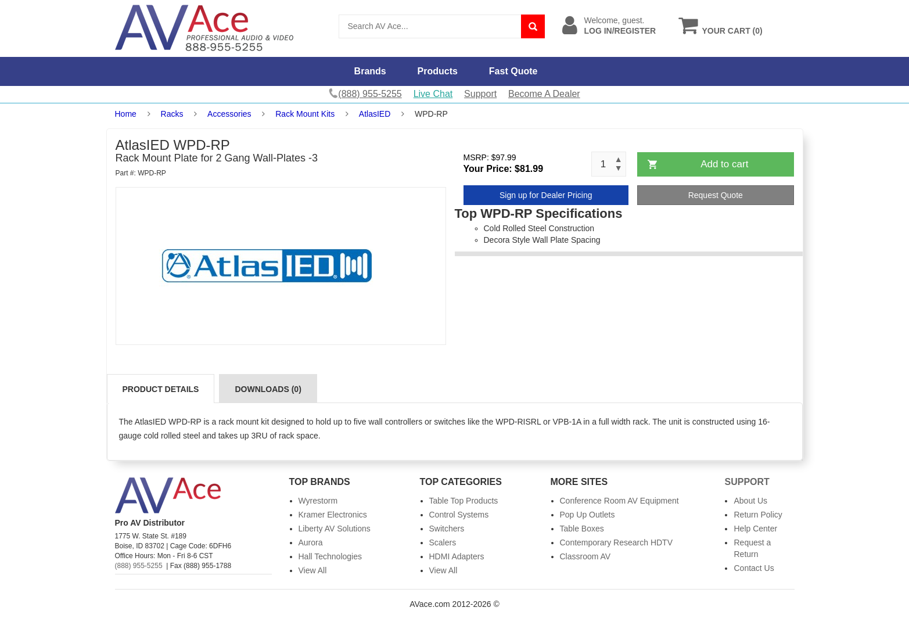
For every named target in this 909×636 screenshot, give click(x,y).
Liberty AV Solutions (335, 528)
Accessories (229, 113)
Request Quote (715, 195)
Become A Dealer (544, 94)
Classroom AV (585, 556)
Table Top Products (463, 500)
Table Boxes (582, 528)
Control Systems (459, 514)
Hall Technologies (330, 556)
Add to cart (724, 164)
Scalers (443, 542)
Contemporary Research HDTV (616, 542)
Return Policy (758, 514)
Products (438, 71)
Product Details (161, 389)
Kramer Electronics (333, 514)
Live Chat (433, 94)
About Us (750, 500)
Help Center (755, 528)
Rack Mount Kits (305, 113)
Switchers (447, 528)
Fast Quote (513, 71)
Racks (172, 113)
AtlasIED (374, 113)
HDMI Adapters (456, 556)
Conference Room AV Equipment (619, 500)
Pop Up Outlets (587, 514)
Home (125, 113)
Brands (370, 71)
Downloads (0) (268, 389)
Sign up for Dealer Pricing (546, 195)
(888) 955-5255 (139, 566)
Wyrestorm (318, 500)
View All (313, 570)
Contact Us (754, 568)
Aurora (311, 542)
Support (480, 94)
